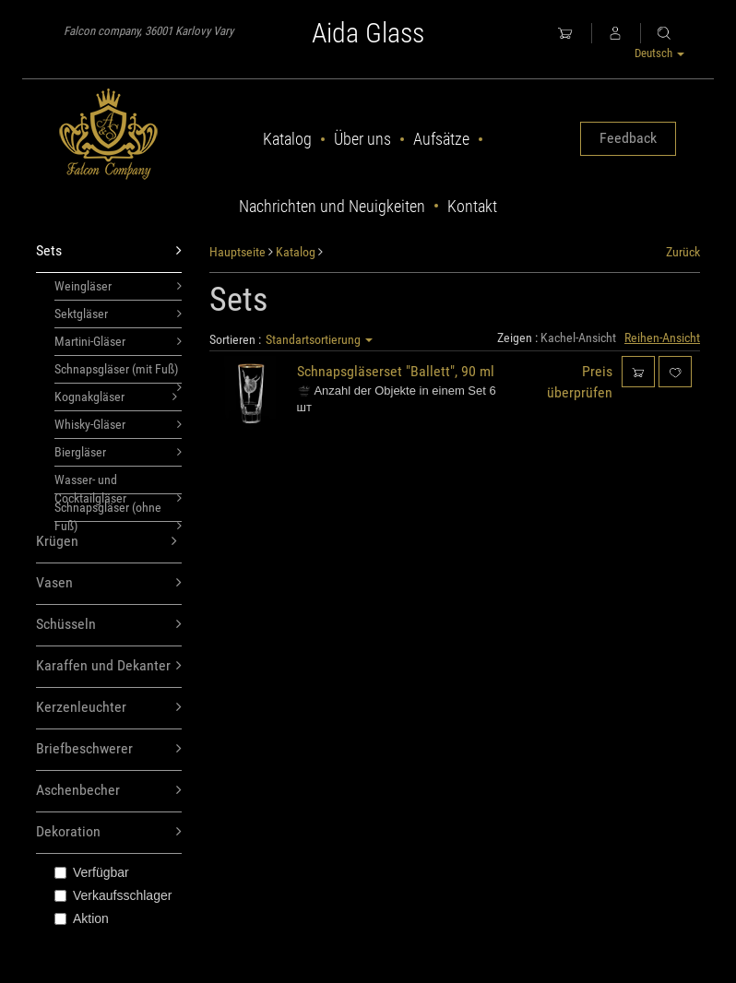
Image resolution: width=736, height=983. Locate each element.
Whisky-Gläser (118, 424)
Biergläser (118, 452)
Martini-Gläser (118, 341)
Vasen (109, 583)
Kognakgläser (115, 396)
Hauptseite (237, 251)
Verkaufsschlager (113, 895)
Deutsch (659, 53)
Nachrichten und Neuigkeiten (332, 206)
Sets (109, 251)
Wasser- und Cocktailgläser (118, 483)
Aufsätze (441, 138)
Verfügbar (91, 872)
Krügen (106, 541)
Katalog (287, 138)
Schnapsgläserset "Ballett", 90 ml (395, 371)
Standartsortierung (319, 339)
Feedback (628, 138)
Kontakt (472, 206)
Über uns (362, 138)
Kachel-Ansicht (578, 337)
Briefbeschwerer (109, 749)
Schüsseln (109, 624)
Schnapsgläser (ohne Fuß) (118, 511)
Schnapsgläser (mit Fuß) (118, 372)
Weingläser (118, 286)
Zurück (683, 251)
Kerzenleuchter (109, 707)
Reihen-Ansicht (662, 337)
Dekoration (109, 832)
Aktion (81, 918)
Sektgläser (118, 313)
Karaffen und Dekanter (109, 666)
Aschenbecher (109, 790)
